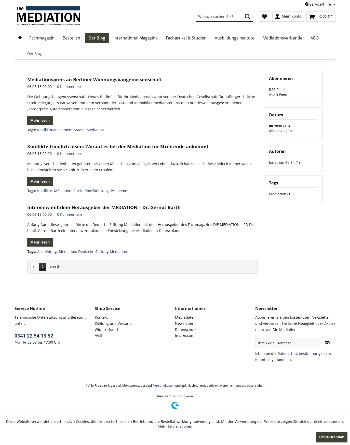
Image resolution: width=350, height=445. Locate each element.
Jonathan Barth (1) (284, 162)
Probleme (119, 190)
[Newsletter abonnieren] (327, 343)
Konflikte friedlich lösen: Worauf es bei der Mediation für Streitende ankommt (118, 146)
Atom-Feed (278, 94)
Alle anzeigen (280, 130)
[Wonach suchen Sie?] (224, 16)
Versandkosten (163, 385)
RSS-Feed (277, 89)
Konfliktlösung (97, 190)
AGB (98, 335)
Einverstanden (331, 437)
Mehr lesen (40, 120)
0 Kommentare (69, 86)
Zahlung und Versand (113, 323)
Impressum (184, 335)
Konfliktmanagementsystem (61, 129)
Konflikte (44, 190)
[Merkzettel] (264, 16)
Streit (78, 190)
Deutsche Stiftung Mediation (102, 251)
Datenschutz (185, 329)
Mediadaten (185, 317)
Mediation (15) (281, 194)
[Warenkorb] (320, 16)
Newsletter (184, 323)
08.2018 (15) (279, 126)
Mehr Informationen (175, 426)
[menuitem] (224, 16)
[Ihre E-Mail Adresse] (287, 343)
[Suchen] (247, 16)
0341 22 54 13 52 (34, 335)
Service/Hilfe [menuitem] (318, 4)
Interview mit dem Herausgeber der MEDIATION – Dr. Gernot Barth (104, 207)
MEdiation (62, 190)
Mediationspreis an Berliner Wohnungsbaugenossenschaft (94, 79)
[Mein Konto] (288, 16)
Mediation (95, 129)
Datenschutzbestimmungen (301, 353)
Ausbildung (47, 251)
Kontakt (101, 317)
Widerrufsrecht (108, 329)
